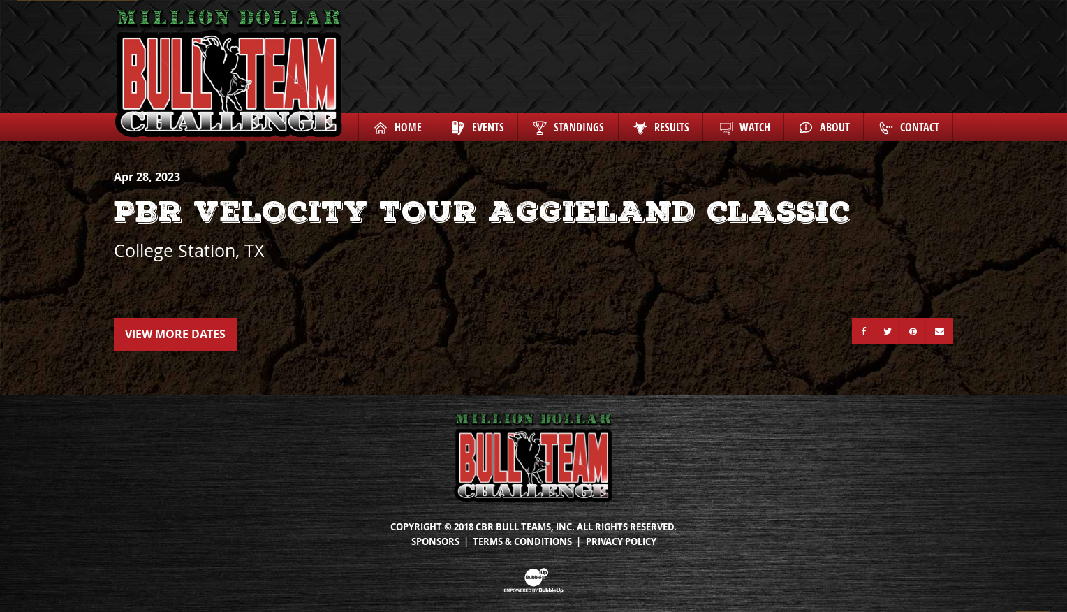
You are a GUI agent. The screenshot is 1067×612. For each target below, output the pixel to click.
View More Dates (175, 334)
